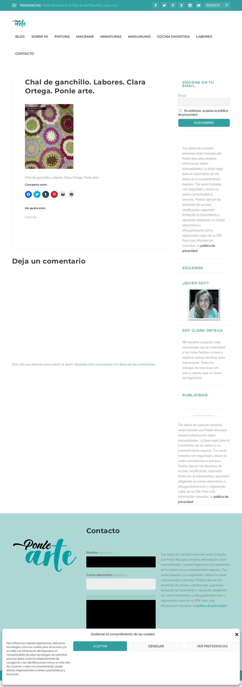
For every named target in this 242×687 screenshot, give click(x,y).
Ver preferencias (212, 646)
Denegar (156, 646)
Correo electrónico (106, 581)
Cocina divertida (173, 43)
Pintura (62, 43)
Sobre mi (39, 43)
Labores (204, 43)
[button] (237, 634)
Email (182, 102)
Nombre (99, 559)
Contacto (24, 60)
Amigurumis (139, 43)
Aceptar (100, 646)
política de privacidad (211, 612)
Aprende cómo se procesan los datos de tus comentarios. (115, 370)
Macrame (85, 43)
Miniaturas (110, 43)
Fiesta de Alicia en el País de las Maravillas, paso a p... (81, 5)
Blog (20, 43)
